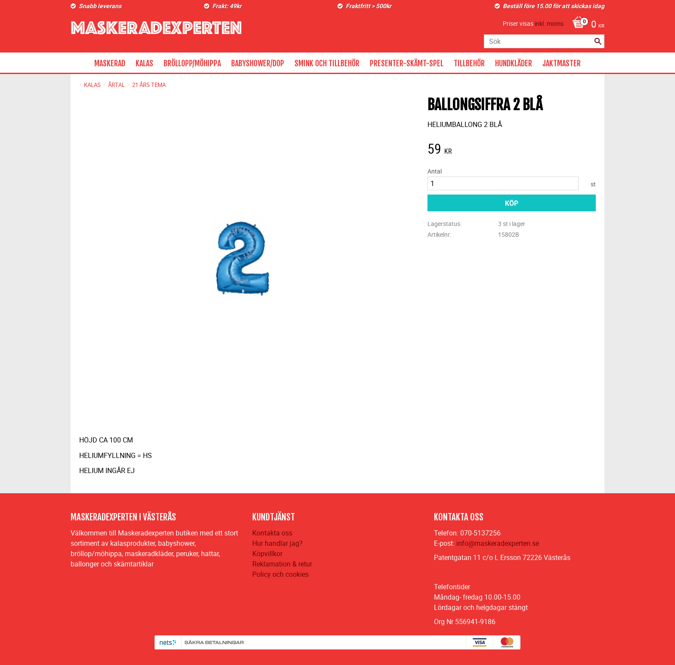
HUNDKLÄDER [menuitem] (513, 63)
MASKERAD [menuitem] (109, 63)
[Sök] (597, 41)
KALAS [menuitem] (144, 63)
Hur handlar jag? (277, 543)
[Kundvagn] (586, 25)
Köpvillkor (267, 553)
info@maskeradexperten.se (497, 543)
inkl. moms (549, 23)
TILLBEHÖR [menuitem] (469, 63)
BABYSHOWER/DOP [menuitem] (257, 63)
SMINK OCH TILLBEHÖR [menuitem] (326, 63)
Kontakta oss (272, 533)
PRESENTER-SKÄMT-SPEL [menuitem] (406, 63)
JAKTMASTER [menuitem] (561, 63)
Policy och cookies (280, 574)
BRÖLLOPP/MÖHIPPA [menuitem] (192, 63)
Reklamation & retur (282, 564)
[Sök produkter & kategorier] (544, 41)
